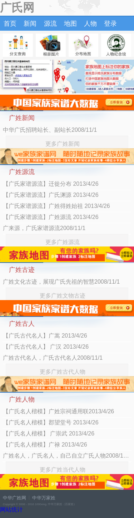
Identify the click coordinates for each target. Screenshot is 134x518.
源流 (50, 23)
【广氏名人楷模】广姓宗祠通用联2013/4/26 (58, 411)
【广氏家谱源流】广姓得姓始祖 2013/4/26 (56, 206)
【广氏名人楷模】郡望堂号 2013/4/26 (51, 422)
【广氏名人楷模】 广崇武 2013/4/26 (48, 433)
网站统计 (11, 510)
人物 (90, 23)
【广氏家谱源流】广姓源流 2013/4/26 (51, 217)
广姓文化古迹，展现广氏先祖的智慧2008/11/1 (61, 282)
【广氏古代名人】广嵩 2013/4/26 (45, 336)
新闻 (30, 23)
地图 (70, 23)
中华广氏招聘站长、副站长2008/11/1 (50, 130)
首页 (10, 23)
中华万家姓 (43, 497)
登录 (110, 23)
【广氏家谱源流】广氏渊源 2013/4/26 (51, 195)
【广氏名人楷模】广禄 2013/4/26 (45, 445)
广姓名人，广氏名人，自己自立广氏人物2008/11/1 (67, 456)
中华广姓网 (14, 497)
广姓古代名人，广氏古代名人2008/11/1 (53, 358)
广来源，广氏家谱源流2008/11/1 (44, 228)
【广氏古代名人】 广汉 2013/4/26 (46, 347)
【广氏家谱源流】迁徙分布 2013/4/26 (51, 184)
